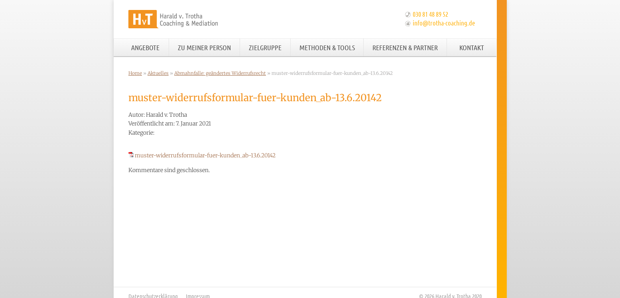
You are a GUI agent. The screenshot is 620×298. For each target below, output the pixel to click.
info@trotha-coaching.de (444, 23)
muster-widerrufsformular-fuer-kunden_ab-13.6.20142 (205, 155)
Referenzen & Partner (405, 47)
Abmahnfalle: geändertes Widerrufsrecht (220, 73)
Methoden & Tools (327, 47)
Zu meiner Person (204, 47)
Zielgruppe (265, 47)
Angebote (145, 47)
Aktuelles (158, 73)
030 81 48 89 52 (430, 14)
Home (135, 73)
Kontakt (471, 47)
